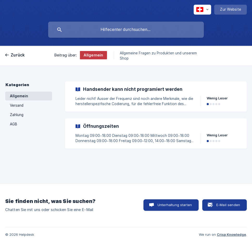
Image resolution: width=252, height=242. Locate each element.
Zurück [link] (18, 55)
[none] (202, 10)
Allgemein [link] (19, 96)
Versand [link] (16, 105)
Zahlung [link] (16, 115)
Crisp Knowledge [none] (231, 234)
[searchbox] (126, 30)
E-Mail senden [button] (228, 205)
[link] (156, 96)
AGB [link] (13, 124)
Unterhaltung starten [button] (175, 205)
